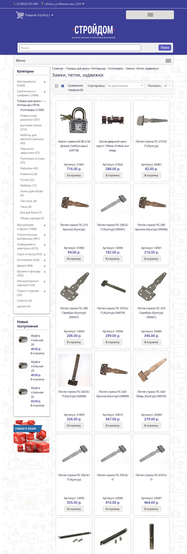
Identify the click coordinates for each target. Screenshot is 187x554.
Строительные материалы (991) (28, 236)
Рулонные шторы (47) (32, 160)
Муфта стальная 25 (37, 366)
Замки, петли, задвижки (142, 68)
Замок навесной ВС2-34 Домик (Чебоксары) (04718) (74, 145)
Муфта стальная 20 (37, 340)
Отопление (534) (28, 260)
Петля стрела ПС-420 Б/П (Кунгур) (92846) (74, 394)
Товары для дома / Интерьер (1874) (29, 103)
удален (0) (24, 306)
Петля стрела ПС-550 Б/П (112, 477)
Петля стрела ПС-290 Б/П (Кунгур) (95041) (112, 227)
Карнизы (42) (29, 168)
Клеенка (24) (28, 174)
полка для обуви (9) (31, 193)
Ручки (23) (27, 180)
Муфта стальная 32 (37, 392)
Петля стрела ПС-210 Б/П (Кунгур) (151, 143)
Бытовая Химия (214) (31, 127)
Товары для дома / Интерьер (85, 68)
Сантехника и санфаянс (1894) (27, 93)
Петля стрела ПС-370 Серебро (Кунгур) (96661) (151, 312)
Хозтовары (115, 68)
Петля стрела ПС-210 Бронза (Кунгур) (74, 227)
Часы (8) (25, 207)
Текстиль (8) (28, 201)
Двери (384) (25, 265)
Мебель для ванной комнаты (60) (32, 139)
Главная (57, 68)
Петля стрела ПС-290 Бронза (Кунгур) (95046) (151, 227)
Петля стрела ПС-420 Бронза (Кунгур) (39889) (113, 394)
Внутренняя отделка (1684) (26, 227)
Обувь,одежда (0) (32, 218)
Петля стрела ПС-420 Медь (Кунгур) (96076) (151, 394)
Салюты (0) (24, 300)
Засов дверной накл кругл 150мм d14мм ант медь (112, 145)
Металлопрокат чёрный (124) (28, 283)
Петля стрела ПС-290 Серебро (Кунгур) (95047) (74, 312)
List (56, 86)
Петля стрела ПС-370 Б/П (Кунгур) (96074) (112, 310)
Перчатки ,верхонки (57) (30, 151)
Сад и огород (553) (29, 254)
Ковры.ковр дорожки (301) (30, 117)
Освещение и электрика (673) (27, 246)
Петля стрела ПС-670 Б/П (151, 477)
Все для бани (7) (31, 212)
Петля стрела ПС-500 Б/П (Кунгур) (74, 477)
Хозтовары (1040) (32, 110)
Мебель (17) (28, 185)
